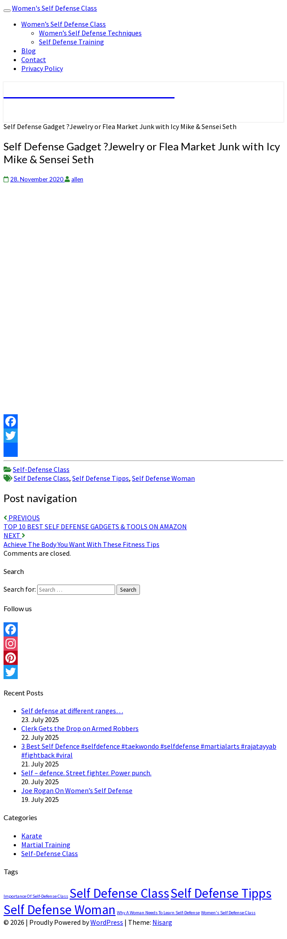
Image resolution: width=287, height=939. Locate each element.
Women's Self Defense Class (54, 8)
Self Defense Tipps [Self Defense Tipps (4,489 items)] (221, 893)
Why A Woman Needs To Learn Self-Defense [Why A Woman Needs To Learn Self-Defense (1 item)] (158, 912)
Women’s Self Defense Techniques (90, 32)
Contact (33, 59)
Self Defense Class (41, 478)
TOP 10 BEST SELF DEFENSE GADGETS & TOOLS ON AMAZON (95, 522)
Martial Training (45, 844)
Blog (28, 50)
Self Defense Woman (163, 478)
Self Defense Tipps (100, 478)
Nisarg (162, 922)
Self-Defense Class (41, 469)
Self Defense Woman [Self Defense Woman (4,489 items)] (60, 909)
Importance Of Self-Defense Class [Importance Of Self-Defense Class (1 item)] (36, 896)
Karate (31, 835)
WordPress (106, 922)
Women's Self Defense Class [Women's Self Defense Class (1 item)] (228, 912)
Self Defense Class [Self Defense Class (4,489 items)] (119, 893)
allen (77, 179)
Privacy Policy (42, 68)
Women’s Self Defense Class (63, 24)
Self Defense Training (71, 41)
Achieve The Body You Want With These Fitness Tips (81, 540)
